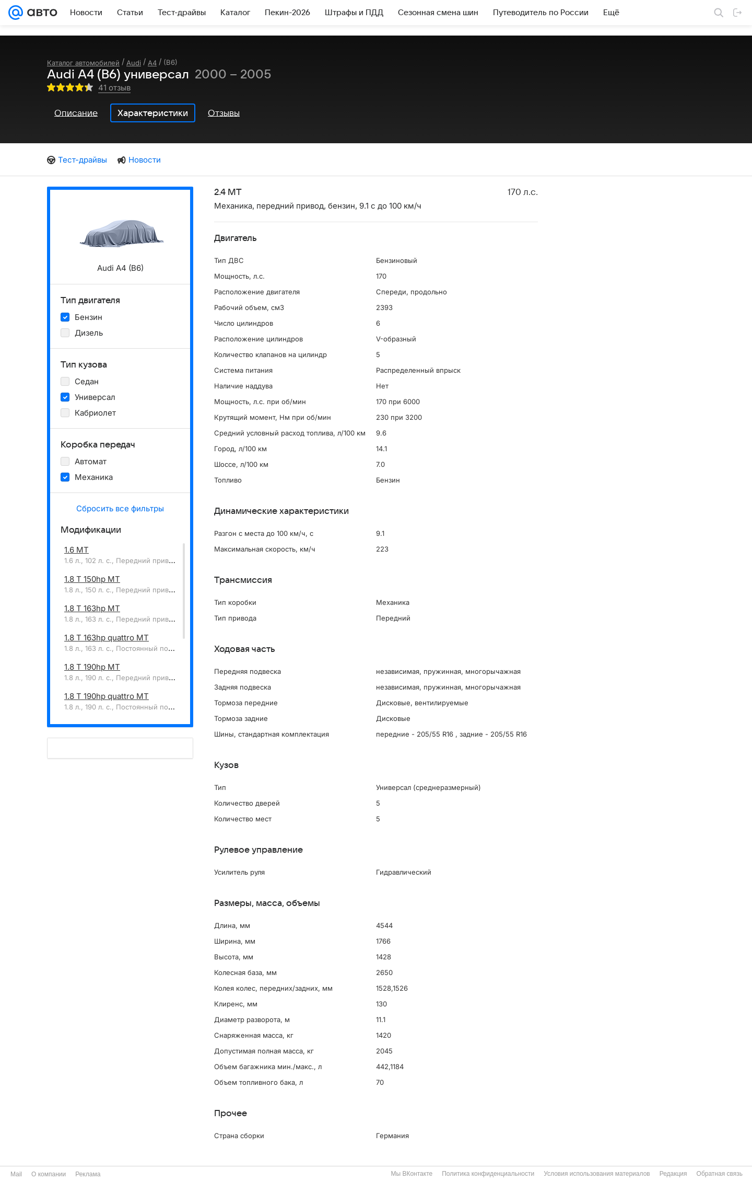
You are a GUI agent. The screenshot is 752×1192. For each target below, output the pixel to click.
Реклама (87, 1174)
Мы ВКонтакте (411, 1173)
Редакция (673, 1173)
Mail (16, 1174)
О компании (48, 1174)
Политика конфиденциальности (488, 1173)
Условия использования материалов (597, 1173)
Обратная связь (720, 1173)
